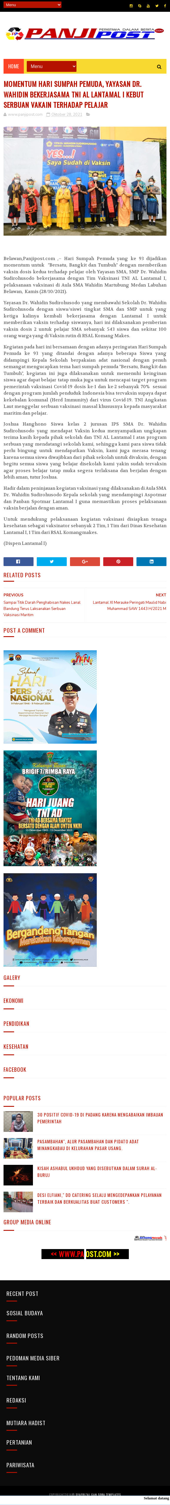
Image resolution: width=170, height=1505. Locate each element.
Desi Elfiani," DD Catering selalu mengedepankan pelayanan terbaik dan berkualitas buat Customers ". (99, 1199)
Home (13, 67)
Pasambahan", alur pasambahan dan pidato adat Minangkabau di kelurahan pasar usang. (88, 1146)
